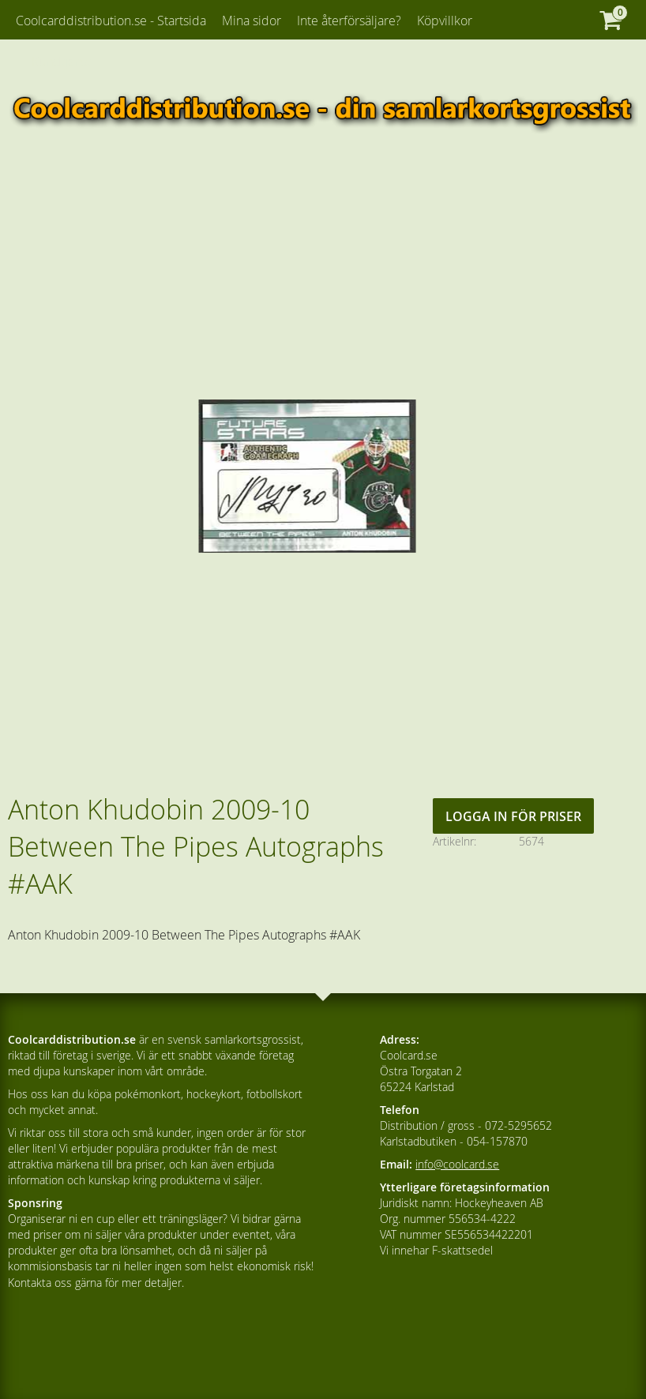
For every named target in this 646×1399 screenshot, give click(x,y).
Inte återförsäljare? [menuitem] (349, 20)
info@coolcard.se (457, 1164)
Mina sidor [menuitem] (251, 20)
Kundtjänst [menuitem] (61, 61)
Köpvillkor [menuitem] (444, 20)
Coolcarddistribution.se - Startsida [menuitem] (111, 20)
